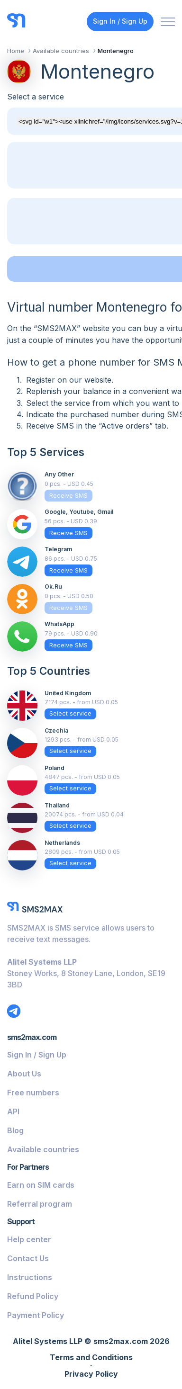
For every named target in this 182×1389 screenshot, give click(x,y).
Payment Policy (35, 1315)
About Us (24, 1073)
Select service (70, 713)
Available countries (43, 1149)
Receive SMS (68, 495)
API (13, 1111)
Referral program (39, 1204)
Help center (29, 1239)
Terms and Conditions (91, 1357)
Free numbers (33, 1092)
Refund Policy (32, 1296)
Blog (15, 1130)
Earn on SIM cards (40, 1185)
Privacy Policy (91, 1374)
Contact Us (28, 1258)
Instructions (29, 1277)
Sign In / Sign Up (120, 21)
